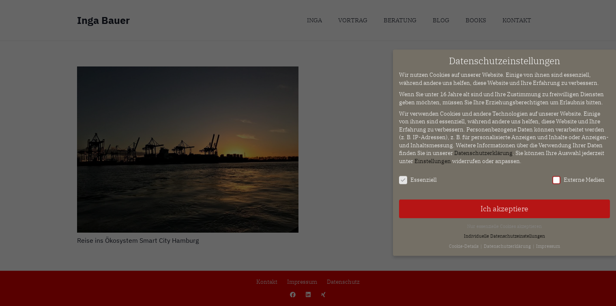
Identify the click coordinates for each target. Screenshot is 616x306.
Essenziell (418, 176)
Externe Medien (578, 176)
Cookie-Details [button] (464, 242)
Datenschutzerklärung (483, 149)
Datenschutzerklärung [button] (508, 242)
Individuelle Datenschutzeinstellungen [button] (504, 232)
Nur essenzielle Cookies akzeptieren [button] (504, 222)
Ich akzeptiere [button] (504, 204)
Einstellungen (432, 157)
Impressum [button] (548, 242)
